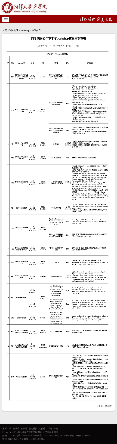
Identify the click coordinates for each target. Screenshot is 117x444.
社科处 (42, 428)
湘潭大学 (6, 428)
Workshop (24, 30)
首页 (4, 30)
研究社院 (33, 428)
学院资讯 (13, 30)
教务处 (24, 428)
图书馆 (16, 428)
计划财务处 (52, 428)
